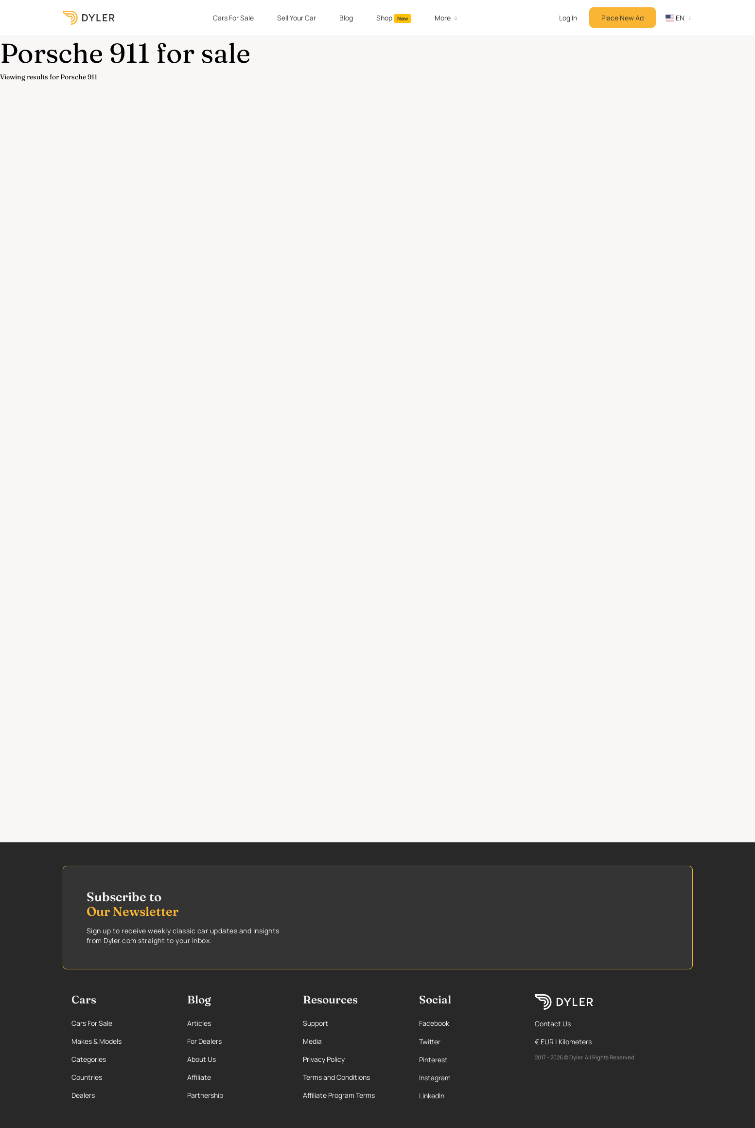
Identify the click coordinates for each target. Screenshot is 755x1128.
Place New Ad (622, 17)
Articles (199, 1023)
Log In (568, 17)
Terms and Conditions (336, 1077)
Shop (393, 18)
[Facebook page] (466, 1023)
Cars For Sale (233, 17)
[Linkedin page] (466, 1096)
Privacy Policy (324, 1059)
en (675, 17)
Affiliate (199, 1077)
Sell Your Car (296, 17)
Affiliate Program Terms (339, 1095)
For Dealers (204, 1041)
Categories (88, 1059)
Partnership (205, 1095)
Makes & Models (96, 1041)
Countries (86, 1077)
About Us (201, 1059)
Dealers (83, 1095)
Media (312, 1041)
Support (315, 1023)
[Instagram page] (466, 1078)
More (443, 17)
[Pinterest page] (466, 1060)
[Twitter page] (466, 1042)
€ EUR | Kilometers (563, 1041)
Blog (346, 17)
